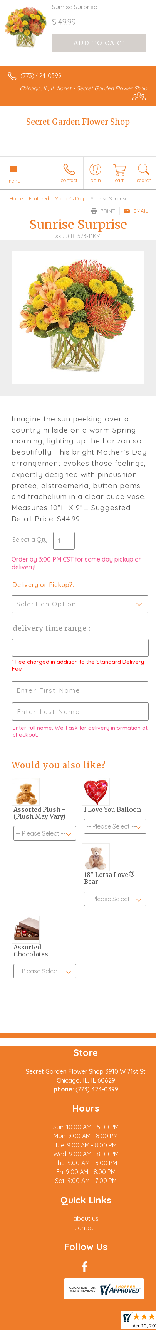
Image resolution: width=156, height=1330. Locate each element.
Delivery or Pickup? (42, 585)
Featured (39, 198)
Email (136, 210)
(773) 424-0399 (41, 76)
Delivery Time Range (50, 628)
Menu (13, 181)
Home (16, 198)
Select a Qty (29, 539)
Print (103, 210)
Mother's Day (69, 198)
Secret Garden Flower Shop (78, 122)
